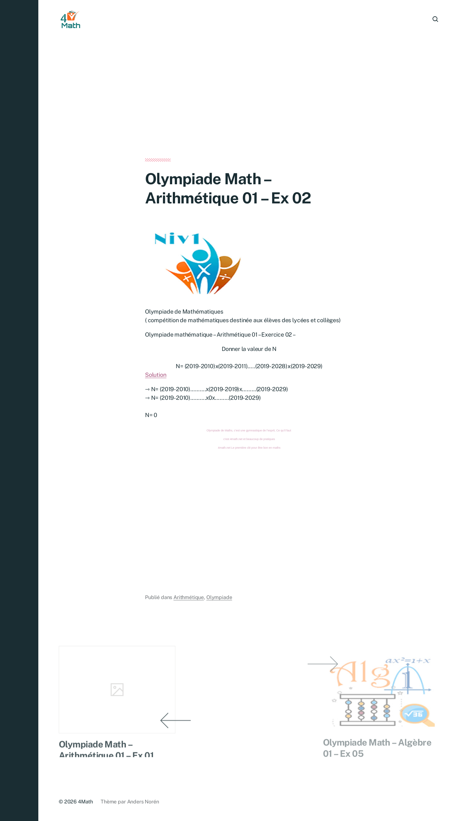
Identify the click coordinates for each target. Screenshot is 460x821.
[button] (19, 410)
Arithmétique (188, 598)
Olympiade (219, 598)
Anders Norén (143, 802)
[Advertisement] (249, 111)
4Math (85, 802)
